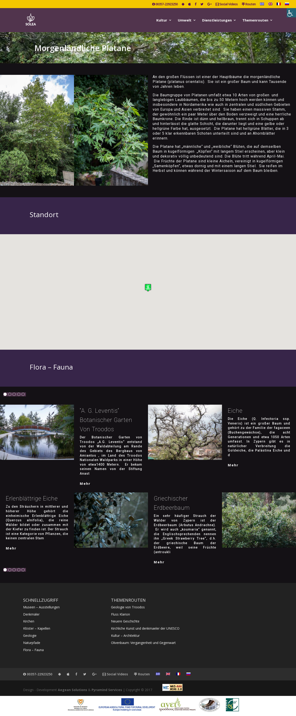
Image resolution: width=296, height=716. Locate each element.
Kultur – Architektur (125, 635)
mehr (85, 483)
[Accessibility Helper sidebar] (291, 12)
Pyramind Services (107, 690)
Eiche (235, 410)
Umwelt (184, 20)
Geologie (30, 635)
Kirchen (28, 621)
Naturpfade (31, 642)
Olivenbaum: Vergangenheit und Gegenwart (143, 642)
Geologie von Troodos (128, 607)
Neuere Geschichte (125, 621)
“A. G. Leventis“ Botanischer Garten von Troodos (106, 420)
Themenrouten (255, 20)
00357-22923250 (165, 4)
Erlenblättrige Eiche (32, 498)
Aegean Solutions (72, 690)
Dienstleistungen (217, 20)
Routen (249, 4)
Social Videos (226, 4)
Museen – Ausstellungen (41, 607)
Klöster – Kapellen (36, 628)
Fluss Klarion (120, 614)
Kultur (161, 20)
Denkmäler (31, 614)
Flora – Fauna (33, 650)
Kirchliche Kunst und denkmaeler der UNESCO (145, 628)
